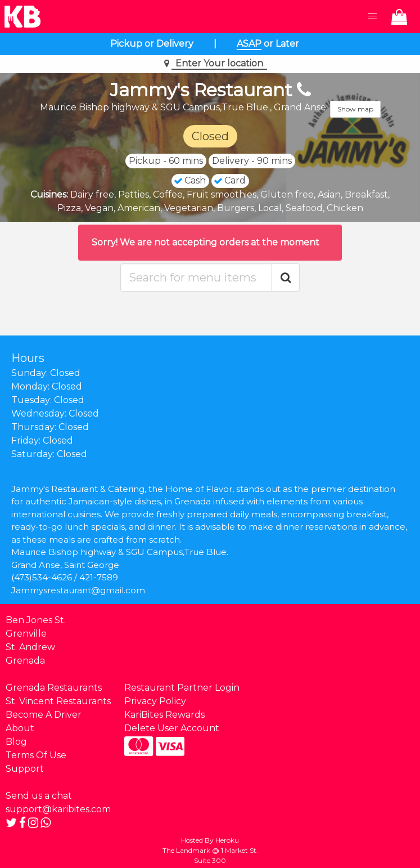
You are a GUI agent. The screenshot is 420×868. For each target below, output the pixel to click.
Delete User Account (171, 728)
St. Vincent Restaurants (58, 701)
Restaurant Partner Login (182, 687)
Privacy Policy (155, 701)
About (20, 728)
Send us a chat (39, 795)
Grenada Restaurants (54, 687)
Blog (16, 741)
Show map (355, 109)
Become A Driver (44, 714)
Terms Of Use (36, 755)
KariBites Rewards (164, 714)
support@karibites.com (58, 809)
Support (25, 768)
